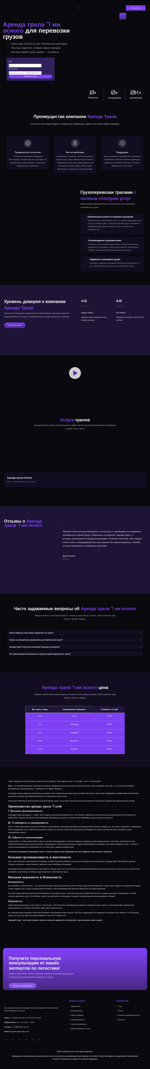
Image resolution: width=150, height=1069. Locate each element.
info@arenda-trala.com (19, 1037)
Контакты (121, 1025)
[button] (75, 378)
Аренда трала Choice (19, 483)
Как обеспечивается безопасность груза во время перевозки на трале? (40, 659)
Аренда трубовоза (77, 1020)
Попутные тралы (77, 1016)
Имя (10, 61)
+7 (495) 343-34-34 (20, 1032)
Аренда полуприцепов (78, 1029)
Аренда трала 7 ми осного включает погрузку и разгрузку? (34, 652)
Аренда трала (75, 1012)
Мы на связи (136, 8)
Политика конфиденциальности (129, 1020)
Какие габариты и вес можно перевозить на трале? (31, 638)
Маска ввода (13, 69)
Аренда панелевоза (77, 1025)
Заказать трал (30, 76)
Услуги (120, 1016)
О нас (120, 1012)
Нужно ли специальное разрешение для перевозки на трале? (35, 645)
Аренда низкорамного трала (80, 1034)
